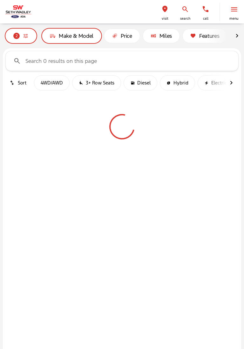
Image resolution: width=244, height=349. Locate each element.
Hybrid (177, 83)
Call (205, 19)
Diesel (140, 83)
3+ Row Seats (96, 83)
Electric (215, 83)
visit (165, 19)
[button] (165, 12)
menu (233, 19)
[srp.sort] (18, 83)
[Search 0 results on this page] (122, 61)
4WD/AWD (52, 83)
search (185, 19)
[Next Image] (237, 35)
